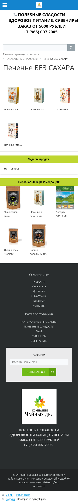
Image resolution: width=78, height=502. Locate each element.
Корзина (10, 499)
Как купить (39, 286)
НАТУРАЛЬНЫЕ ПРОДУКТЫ (39, 321)
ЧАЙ (39, 331)
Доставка (39, 291)
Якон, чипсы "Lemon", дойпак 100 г (11, 254)
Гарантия (39, 301)
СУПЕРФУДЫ (39, 341)
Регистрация (23, 495)
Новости (39, 281)
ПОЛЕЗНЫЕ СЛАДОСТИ (39, 326)
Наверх (39, 486)
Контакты (39, 305)
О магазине (39, 296)
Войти (9, 495)
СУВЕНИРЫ (39, 336)
